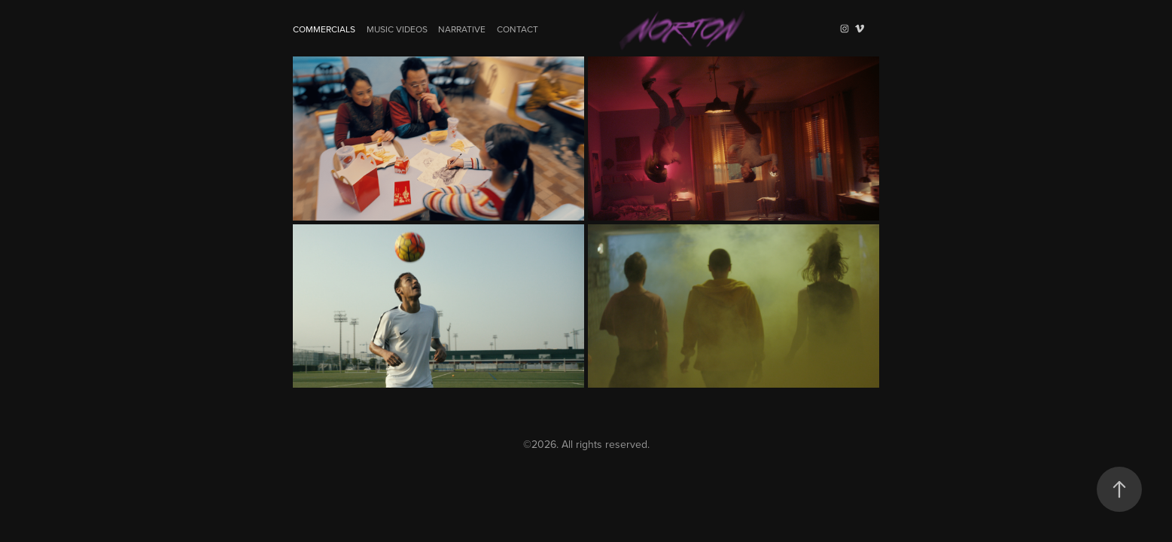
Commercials (324, 29)
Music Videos (397, 29)
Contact (517, 29)
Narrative (462, 29)
